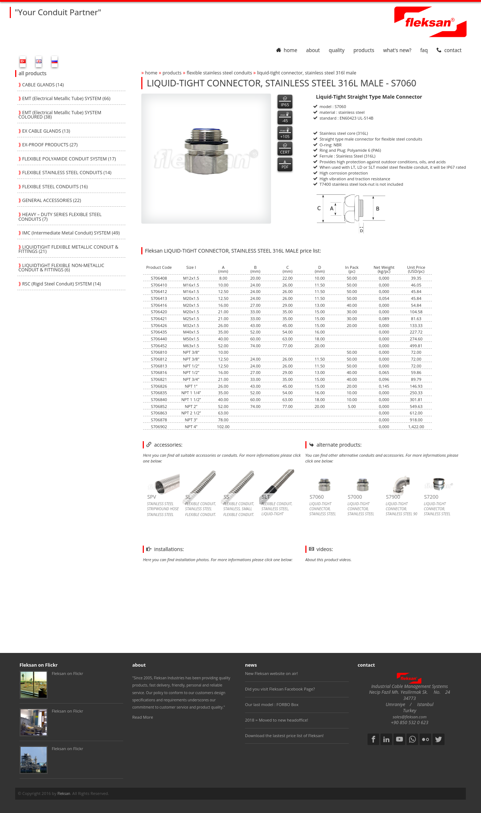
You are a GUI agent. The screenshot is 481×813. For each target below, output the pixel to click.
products (363, 50)
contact (449, 50)
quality (337, 50)
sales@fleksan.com (409, 716)
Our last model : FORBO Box (272, 704)
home (286, 50)
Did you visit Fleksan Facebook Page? (280, 689)
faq (424, 50)
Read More (142, 717)
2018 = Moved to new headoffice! (276, 720)
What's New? (397, 50)
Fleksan (63, 793)
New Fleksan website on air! (271, 673)
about (313, 50)
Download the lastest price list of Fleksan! (284, 735)
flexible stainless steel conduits (219, 73)
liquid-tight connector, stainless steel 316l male (306, 73)
